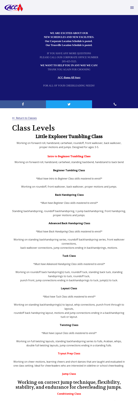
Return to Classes (26, 118)
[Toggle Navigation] (132, 7)
